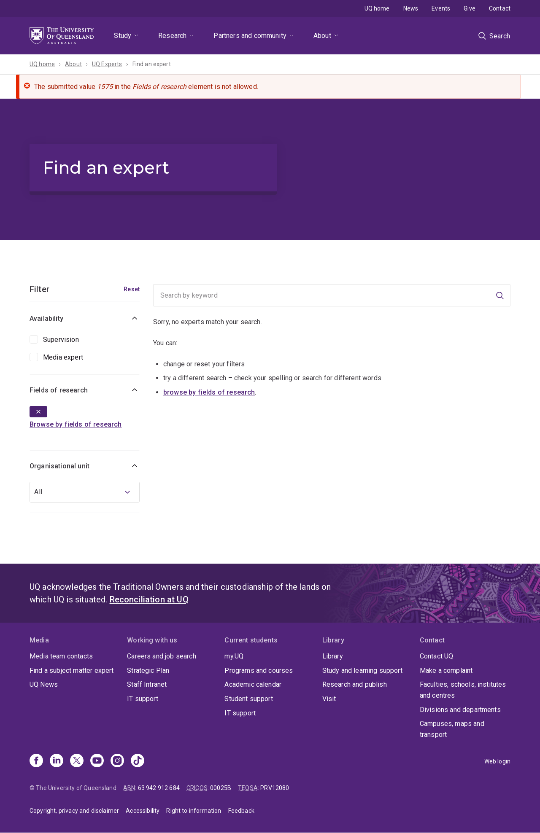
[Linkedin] (56, 761)
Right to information (193, 810)
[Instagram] (117, 761)
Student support (248, 699)
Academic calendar (252, 684)
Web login (497, 761)
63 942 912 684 (159, 788)
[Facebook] (36, 761)
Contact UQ (437, 656)
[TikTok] (137, 761)
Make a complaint (446, 670)
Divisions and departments (460, 710)
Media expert (63, 357)
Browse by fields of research (76, 424)
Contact (499, 8)
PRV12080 (274, 788)
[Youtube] (97, 761)
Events (441, 8)
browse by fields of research (209, 392)
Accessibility (142, 810)
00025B (220, 788)
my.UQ (233, 656)
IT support (142, 699)
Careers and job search (161, 656)
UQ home (377, 8)
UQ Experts (107, 64)
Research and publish (354, 684)
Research (172, 36)
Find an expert (151, 64)
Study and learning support (362, 670)
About (322, 36)
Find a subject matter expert (71, 670)
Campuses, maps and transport (452, 729)
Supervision (61, 340)
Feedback (241, 810)
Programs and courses (258, 670)
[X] (77, 761)
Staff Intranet (147, 684)
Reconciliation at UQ (149, 599)
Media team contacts (61, 656)
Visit (329, 699)
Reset (132, 289)
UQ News (44, 684)
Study (122, 36)
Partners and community (249, 36)
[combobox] (85, 492)
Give (469, 8)
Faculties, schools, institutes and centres (463, 689)
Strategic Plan (148, 670)
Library (332, 656)
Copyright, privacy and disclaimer (74, 810)
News (410, 8)
